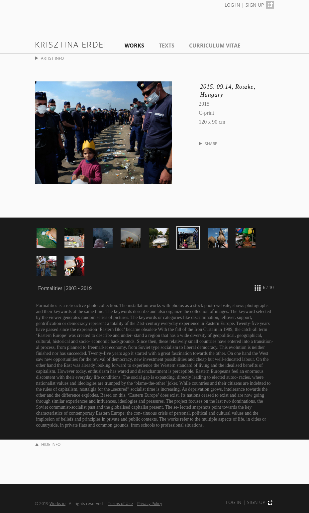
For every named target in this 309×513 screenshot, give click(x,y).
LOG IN (232, 5)
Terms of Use (120, 503)
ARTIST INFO (49, 58)
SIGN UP (255, 5)
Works (134, 45)
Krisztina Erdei (71, 44)
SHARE (208, 144)
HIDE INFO (47, 444)
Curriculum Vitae (215, 45)
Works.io (57, 503)
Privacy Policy (149, 503)
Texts (166, 45)
